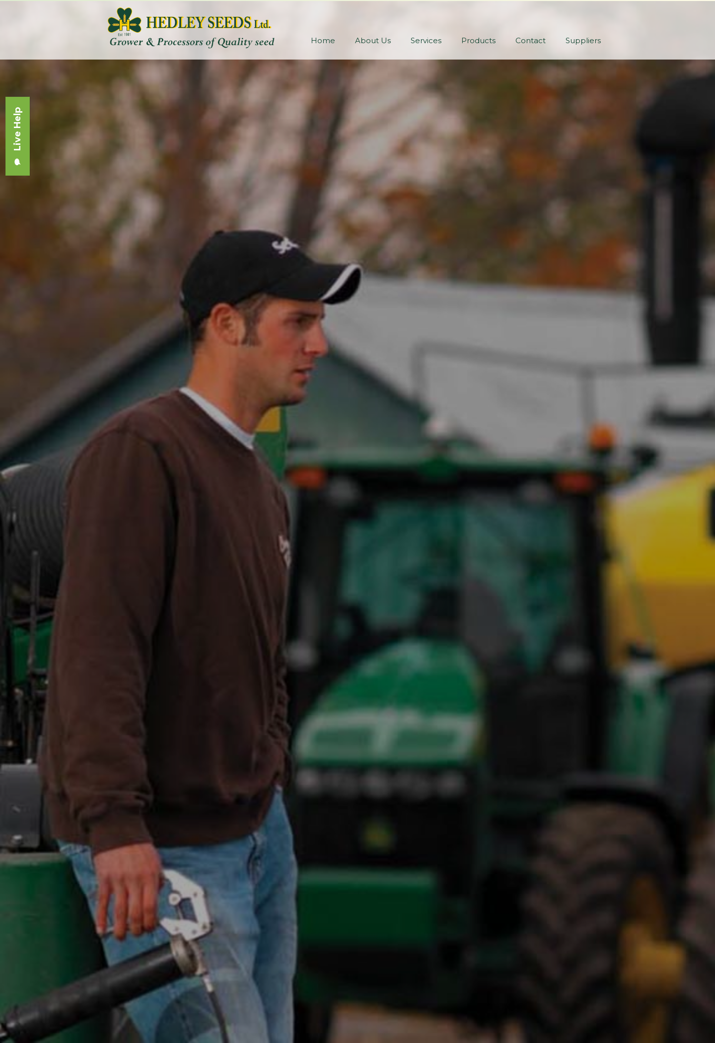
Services (426, 40)
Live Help (17, 136)
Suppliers (583, 40)
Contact (530, 40)
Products (478, 40)
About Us (373, 40)
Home (323, 40)
